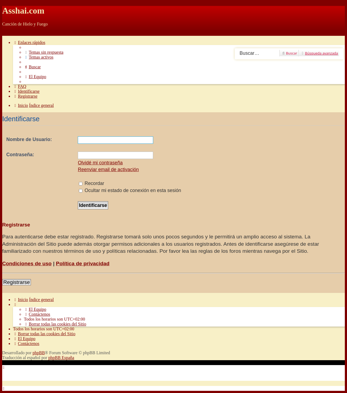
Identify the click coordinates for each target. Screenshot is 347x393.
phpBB (39, 352)
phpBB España (61, 357)
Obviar (8, 33)
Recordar (91, 183)
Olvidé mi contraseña (100, 162)
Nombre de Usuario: (29, 139)
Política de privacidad (82, 263)
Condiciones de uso (27, 263)
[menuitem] (43, 52)
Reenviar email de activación (108, 169)
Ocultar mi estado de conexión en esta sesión (130, 190)
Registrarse (16, 282)
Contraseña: (20, 154)
